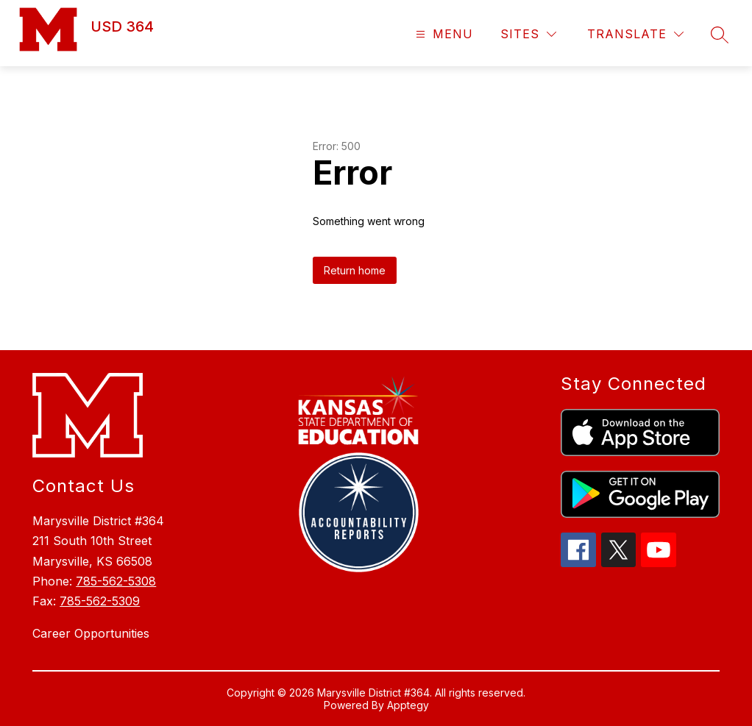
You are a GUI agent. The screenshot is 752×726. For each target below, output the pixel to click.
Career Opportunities (90, 633)
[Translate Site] (635, 34)
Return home (355, 270)
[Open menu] (442, 34)
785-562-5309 (100, 601)
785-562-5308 (116, 581)
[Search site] (719, 34)
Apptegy (408, 705)
